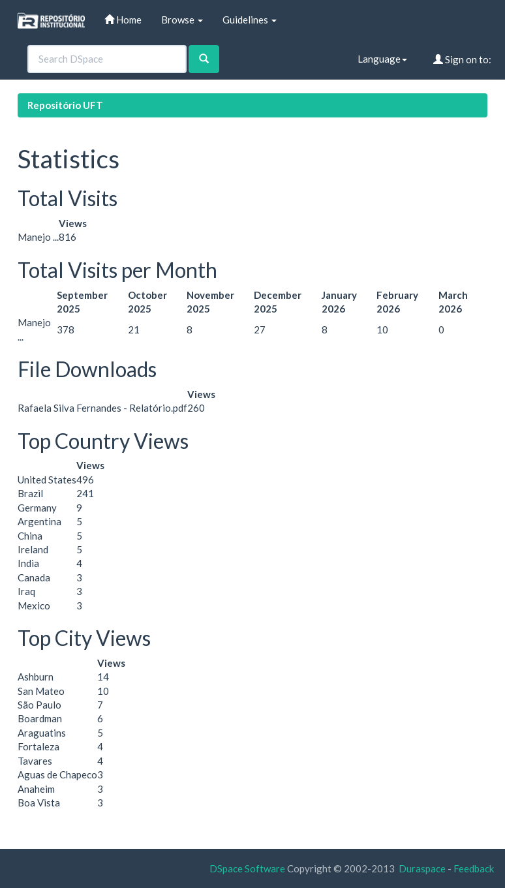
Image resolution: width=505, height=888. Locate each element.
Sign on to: (462, 59)
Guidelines (249, 19)
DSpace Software (247, 868)
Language (382, 59)
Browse (182, 19)
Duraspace (422, 868)
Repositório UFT (65, 105)
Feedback (473, 868)
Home (123, 19)
